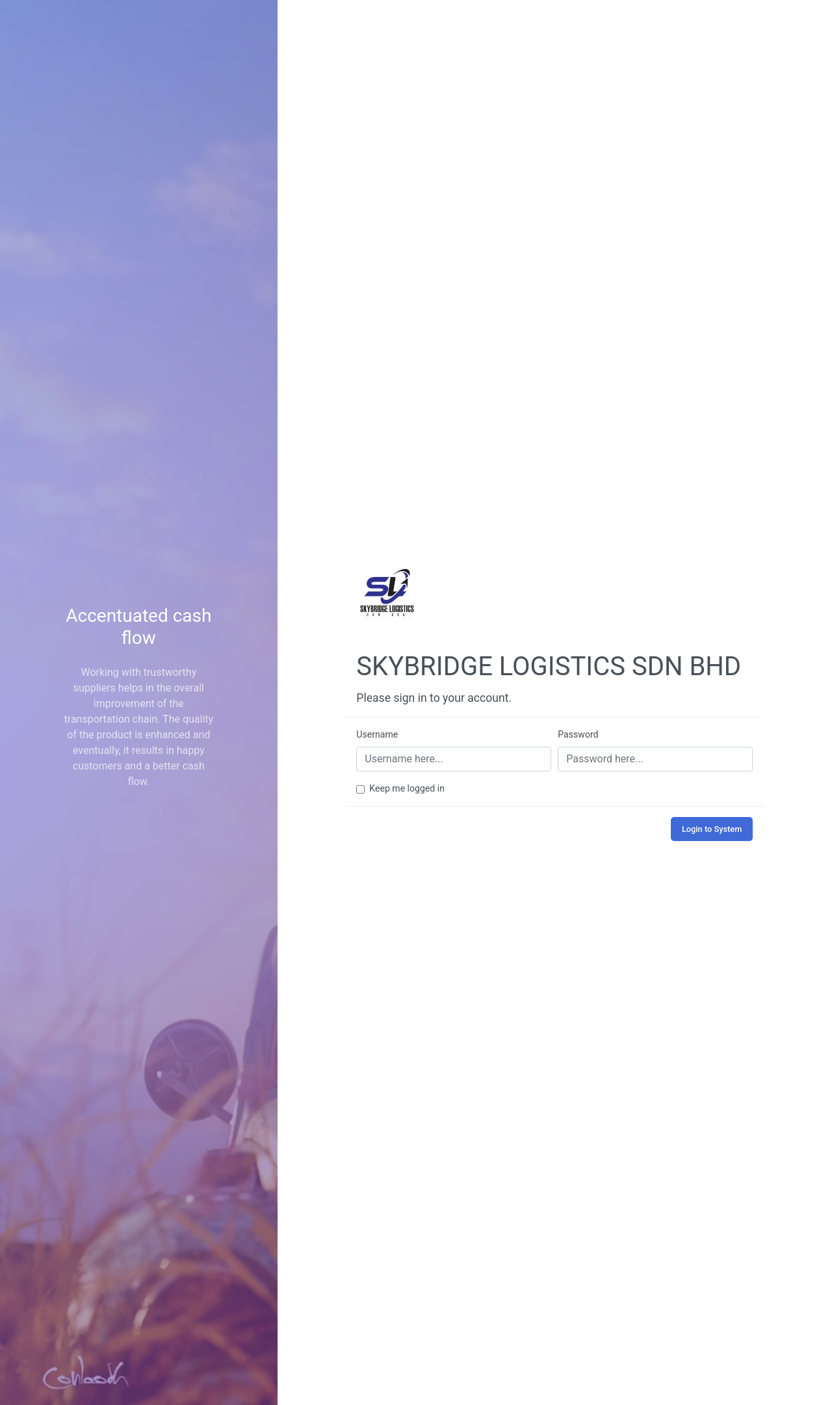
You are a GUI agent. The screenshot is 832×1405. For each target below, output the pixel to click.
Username (377, 734)
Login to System (712, 829)
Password (578, 734)
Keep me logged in (407, 788)
